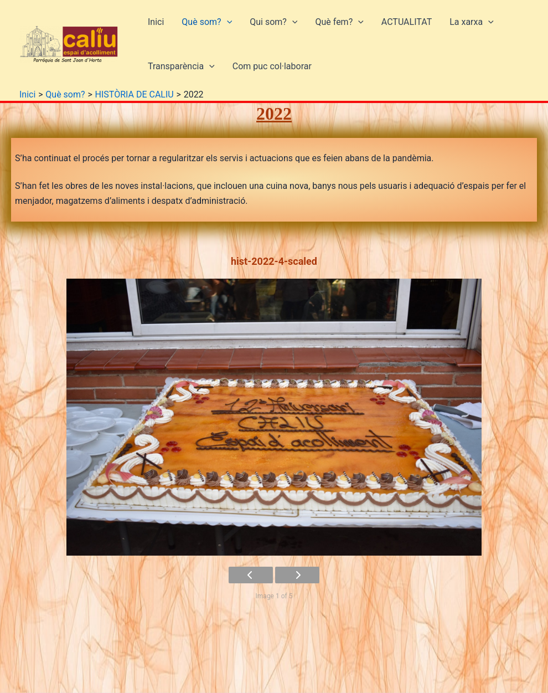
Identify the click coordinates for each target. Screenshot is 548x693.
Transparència (181, 66)
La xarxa (471, 22)
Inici (156, 22)
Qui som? (273, 22)
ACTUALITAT (406, 22)
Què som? (207, 22)
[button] (226, 22)
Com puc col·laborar (272, 66)
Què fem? (339, 22)
